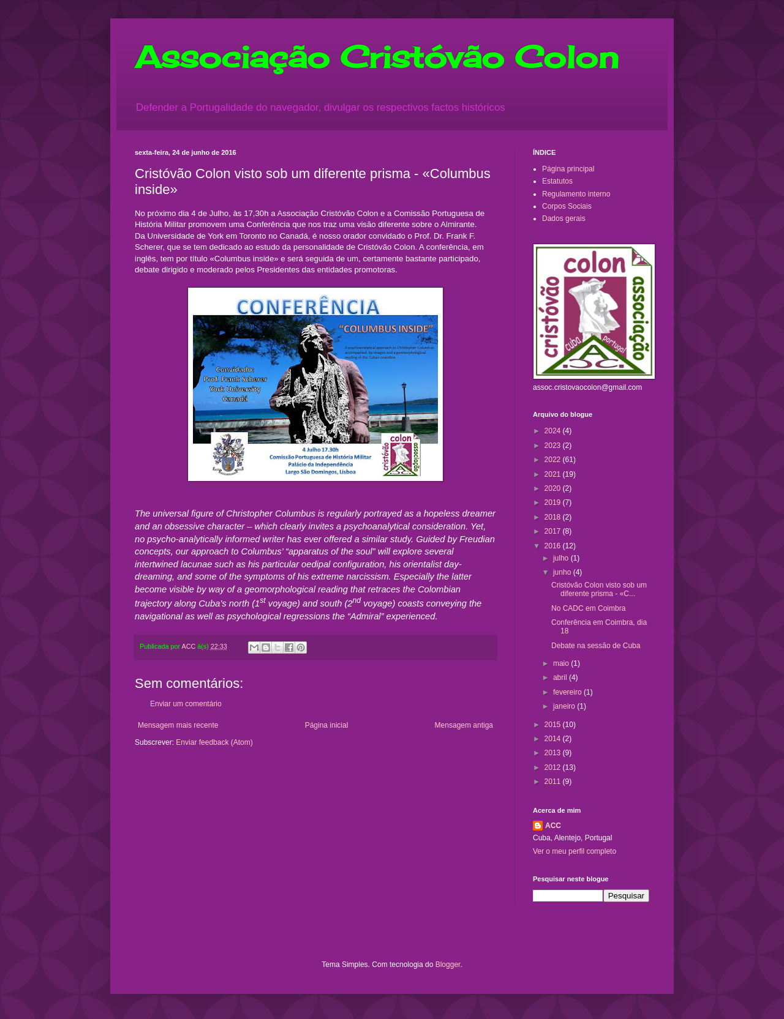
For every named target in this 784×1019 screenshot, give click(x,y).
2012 (554, 767)
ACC (553, 825)
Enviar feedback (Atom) (214, 742)
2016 (554, 546)
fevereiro (568, 692)
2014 (554, 738)
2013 (554, 752)
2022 (554, 459)
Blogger (448, 964)
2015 (554, 724)
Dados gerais (564, 218)
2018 (554, 517)
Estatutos (557, 181)
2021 (554, 474)
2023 (554, 445)
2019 (554, 502)
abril (561, 677)
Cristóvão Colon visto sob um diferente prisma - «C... (599, 589)
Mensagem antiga (464, 725)
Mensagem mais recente (178, 725)
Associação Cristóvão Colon (377, 56)
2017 (554, 531)
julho (562, 558)
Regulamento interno (576, 194)
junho (563, 572)
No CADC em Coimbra (588, 608)
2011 (554, 781)
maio (562, 663)
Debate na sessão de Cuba (595, 645)
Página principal (568, 169)
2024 (554, 431)
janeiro (565, 706)
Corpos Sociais (567, 206)
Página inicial (327, 725)
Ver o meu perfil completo (574, 851)
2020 (554, 488)
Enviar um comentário (186, 704)
